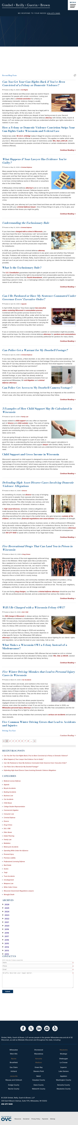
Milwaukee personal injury (12, 708)
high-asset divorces (12, 509)
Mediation (7, 843)
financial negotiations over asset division (38, 519)
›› (34, 741)
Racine (13, 1059)
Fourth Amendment (34, 277)
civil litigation (29, 380)
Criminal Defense (26, 167)
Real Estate (7, 865)
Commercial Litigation (11, 810)
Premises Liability (10, 858)
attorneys (47, 334)
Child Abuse (8, 803)
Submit (7, 991)
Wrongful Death (9, 894)
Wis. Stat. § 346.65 (60, 656)
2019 (5, 929)
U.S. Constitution (12, 273)
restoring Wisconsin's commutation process (25, 310)
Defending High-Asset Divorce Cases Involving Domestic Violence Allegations (30, 770)
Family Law (24, 416)
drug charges (20, 591)
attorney (48, 118)
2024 (5, 912)
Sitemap (52, 1119)
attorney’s (30, 188)
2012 (5, 954)
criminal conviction (23, 99)
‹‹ (3, 741)
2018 (5, 933)
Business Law (8, 795)
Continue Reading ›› (68, 150)
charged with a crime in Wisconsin (28, 231)
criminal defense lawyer (26, 207)
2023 (5, 915)
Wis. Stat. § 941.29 (60, 141)
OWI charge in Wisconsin (14, 616)
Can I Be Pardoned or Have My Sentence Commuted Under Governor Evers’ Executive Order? (35, 763)
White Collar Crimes (10, 887)
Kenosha (38, 1059)
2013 (5, 951)
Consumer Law (9, 814)
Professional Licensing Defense (14, 861)
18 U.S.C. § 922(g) (23, 136)
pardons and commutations (65, 334)
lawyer (45, 445)
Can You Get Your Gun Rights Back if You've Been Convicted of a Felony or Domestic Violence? (36, 755)
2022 (5, 919)
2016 (5, 940)
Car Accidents (26, 680)
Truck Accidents (9, 876)
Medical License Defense (12, 781)
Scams (6, 869)
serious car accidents (56, 715)
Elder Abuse (8, 832)
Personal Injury (9, 854)
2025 (5, 908)
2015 (5, 944)
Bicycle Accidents (10, 788)
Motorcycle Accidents (11, 847)
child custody (22, 423)
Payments (45, 1119)
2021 (5, 922)
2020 (5, 926)
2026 (5, 905)
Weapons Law (8, 883)
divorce (11, 423)
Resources (18, 1119)
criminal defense (44, 591)
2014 (5, 947)
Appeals (24, 304)
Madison (38, 1062)
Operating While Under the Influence (16, 850)
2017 (5, 936)
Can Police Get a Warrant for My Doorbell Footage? (21, 767)
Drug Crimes (26, 554)
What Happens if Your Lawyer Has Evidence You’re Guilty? (23, 759)
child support (20, 421)
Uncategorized (9, 880)
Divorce (24, 490)
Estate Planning (9, 836)
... (31, 741)
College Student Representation (14, 806)
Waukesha (64, 1050)
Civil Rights (24, 90)
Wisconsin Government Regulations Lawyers (19, 891)
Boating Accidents (10, 792)
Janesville (13, 1076)
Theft (5, 872)
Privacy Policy (35, 1119)
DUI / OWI (25, 612)
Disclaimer (26, 1119)
